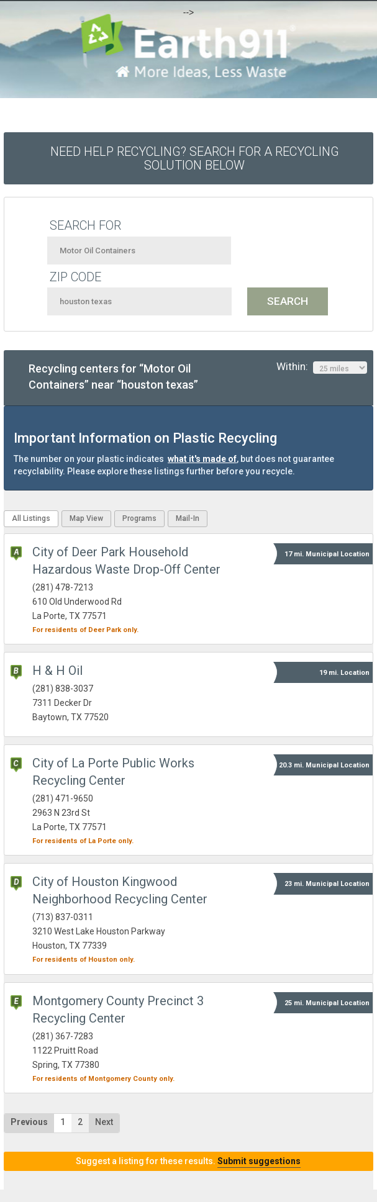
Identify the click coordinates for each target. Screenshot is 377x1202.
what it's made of (202, 459)
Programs (139, 518)
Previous (29, 1122)
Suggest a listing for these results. (188, 1161)
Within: (321, 367)
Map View (86, 518)
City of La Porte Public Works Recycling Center (113, 772)
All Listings (31, 518)
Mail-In (187, 518)
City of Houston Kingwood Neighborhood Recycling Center (119, 890)
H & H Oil (57, 670)
